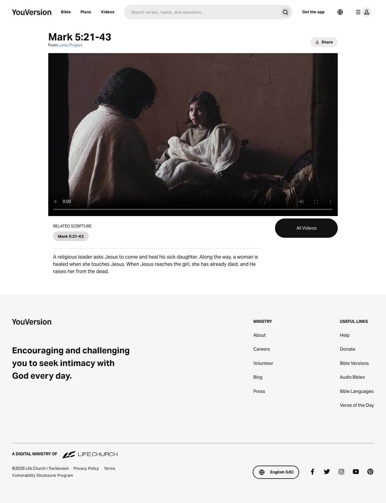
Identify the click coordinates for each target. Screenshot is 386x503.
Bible (66, 11)
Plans (86, 11)
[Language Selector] (340, 12)
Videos (107, 11)
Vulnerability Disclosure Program (42, 475)
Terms (109, 468)
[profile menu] (362, 12)
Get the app (313, 11)
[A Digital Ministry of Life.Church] (193, 451)
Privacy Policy (86, 468)
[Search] (201, 12)
